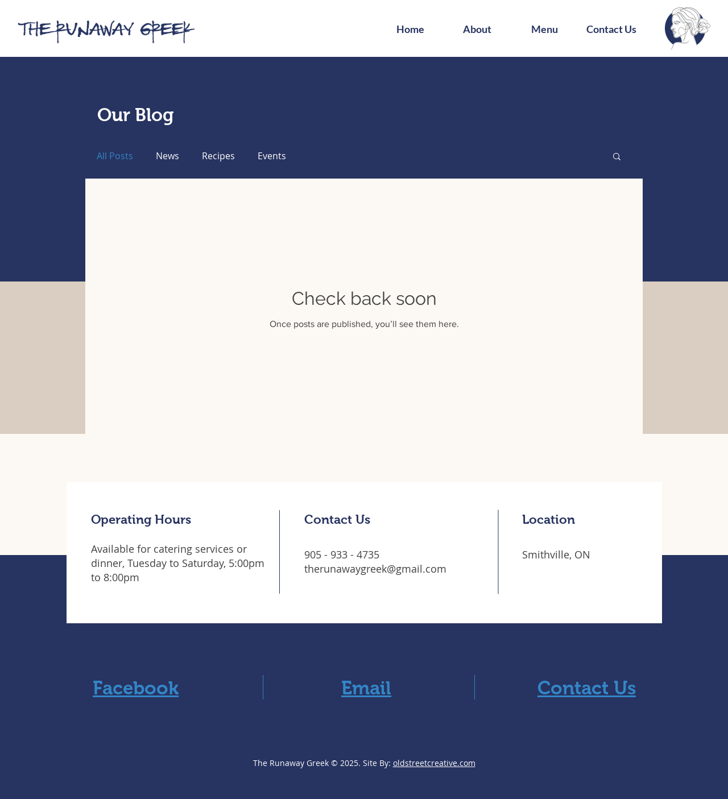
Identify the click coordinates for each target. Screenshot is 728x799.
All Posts (115, 156)
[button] (616, 157)
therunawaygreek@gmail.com (375, 569)
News (167, 156)
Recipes (218, 156)
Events (272, 156)
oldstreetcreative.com (434, 762)
